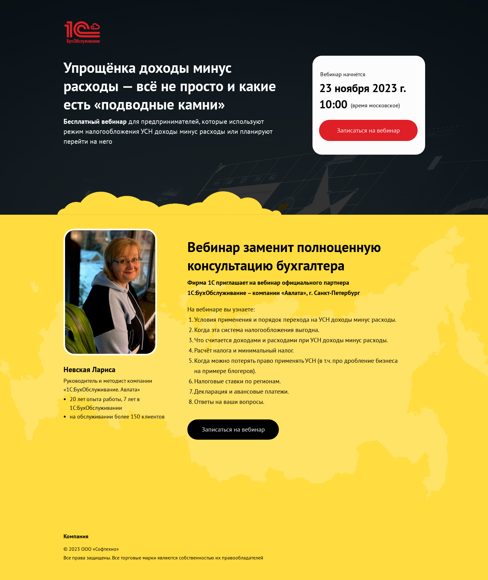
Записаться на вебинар (368, 130)
